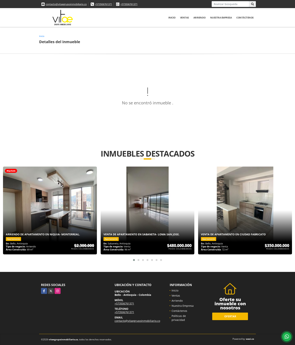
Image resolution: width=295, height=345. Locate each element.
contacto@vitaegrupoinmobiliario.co (66, 4)
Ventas (184, 17)
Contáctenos (245, 17)
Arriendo (199, 17)
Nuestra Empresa (221, 17)
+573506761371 (103, 4)
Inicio (172, 17)
